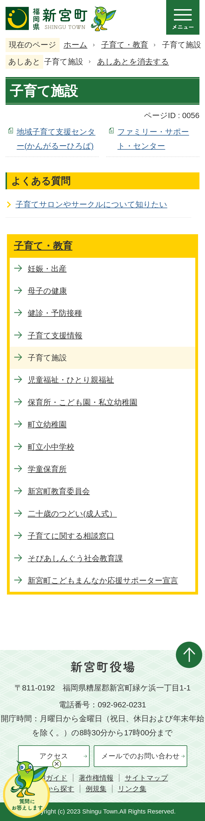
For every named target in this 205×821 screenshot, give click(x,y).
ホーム (75, 44)
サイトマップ (146, 778)
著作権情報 (96, 778)
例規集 (96, 788)
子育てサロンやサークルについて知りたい (91, 204)
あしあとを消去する (133, 61)
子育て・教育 (124, 44)
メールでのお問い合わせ (140, 756)
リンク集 (132, 788)
